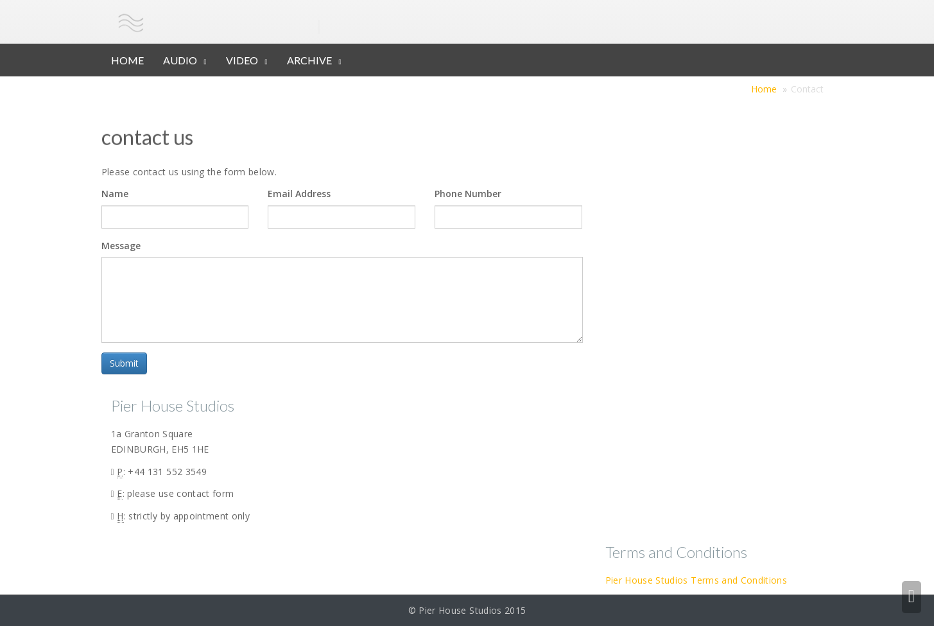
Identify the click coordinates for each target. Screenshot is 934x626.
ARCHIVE (309, 60)
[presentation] (189, 377)
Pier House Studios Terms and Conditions (696, 580)
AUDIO (180, 60)
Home (764, 89)
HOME (127, 60)
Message (121, 245)
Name (114, 193)
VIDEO (242, 60)
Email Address (299, 193)
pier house (235, 21)
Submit (124, 363)
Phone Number (468, 193)
